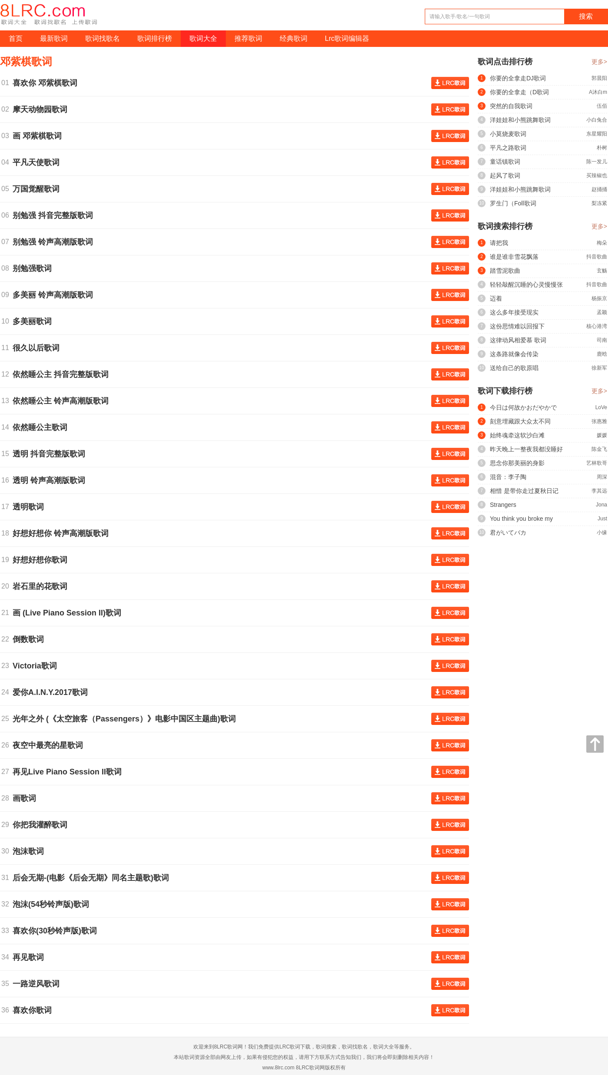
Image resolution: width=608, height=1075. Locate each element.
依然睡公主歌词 (42, 427)
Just (602, 519)
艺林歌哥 (596, 463)
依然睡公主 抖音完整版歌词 (63, 374)
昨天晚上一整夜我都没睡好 (526, 449)
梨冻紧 (599, 203)
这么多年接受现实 (514, 312)
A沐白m (598, 92)
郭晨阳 (599, 78)
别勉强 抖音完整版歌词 (55, 215)
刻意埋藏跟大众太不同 (520, 421)
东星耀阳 (596, 134)
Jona (601, 505)
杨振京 (599, 298)
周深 (602, 477)
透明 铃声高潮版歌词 (51, 480)
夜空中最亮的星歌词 (50, 745)
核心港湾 (596, 326)
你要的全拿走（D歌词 (519, 92)
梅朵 (602, 243)
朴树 (602, 148)
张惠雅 (599, 421)
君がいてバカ (508, 532)
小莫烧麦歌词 (508, 133)
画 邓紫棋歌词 (39, 136)
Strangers (503, 504)
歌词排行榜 (154, 38)
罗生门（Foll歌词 (513, 203)
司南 (602, 340)
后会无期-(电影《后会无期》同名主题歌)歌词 (93, 877)
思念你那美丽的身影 (517, 463)
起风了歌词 (505, 175)
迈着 (496, 298)
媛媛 (602, 435)
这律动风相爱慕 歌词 (518, 340)
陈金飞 (599, 449)
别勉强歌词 (34, 268)
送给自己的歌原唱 (514, 367)
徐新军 (599, 368)
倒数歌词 (30, 639)
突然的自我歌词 (511, 106)
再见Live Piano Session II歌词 (69, 771)
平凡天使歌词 (38, 162)
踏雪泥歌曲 (505, 270)
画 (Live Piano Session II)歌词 (69, 613)
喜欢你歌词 (34, 1010)
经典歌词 (293, 38)
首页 (16, 38)
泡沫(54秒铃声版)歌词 (53, 904)
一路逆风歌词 (38, 983)
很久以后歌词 (38, 348)
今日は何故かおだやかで (523, 407)
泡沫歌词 (30, 851)
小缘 (602, 532)
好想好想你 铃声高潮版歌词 (63, 533)
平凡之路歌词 (508, 147)
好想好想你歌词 (42, 560)
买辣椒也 (596, 175)
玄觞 (602, 271)
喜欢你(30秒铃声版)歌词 (57, 930)
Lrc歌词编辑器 (347, 38)
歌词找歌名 (102, 38)
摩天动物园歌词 (42, 109)
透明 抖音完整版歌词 (51, 454)
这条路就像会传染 (514, 354)
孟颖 (602, 312)
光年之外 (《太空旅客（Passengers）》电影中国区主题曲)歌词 (126, 718)
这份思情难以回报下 (517, 326)
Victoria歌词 (37, 666)
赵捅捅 (599, 189)
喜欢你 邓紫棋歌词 (47, 83)
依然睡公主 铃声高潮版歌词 (63, 401)
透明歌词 (30, 507)
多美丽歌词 (34, 321)
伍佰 (602, 106)
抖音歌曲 (596, 257)
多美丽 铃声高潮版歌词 (55, 295)
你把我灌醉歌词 (42, 824)
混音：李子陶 (508, 476)
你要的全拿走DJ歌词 (518, 78)
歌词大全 (203, 38)
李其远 (599, 491)
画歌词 (26, 798)
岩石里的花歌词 (42, 586)
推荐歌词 (248, 38)
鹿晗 (602, 354)
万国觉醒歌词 (38, 189)
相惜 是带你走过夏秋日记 (524, 490)
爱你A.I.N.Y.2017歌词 (52, 692)
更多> (599, 61)
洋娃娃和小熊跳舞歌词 (520, 119)
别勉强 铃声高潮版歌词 (55, 242)
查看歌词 (450, 83)
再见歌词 (30, 957)
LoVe (601, 407)
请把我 (499, 242)
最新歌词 (54, 38)
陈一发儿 (596, 162)
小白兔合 (596, 120)
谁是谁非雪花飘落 (514, 256)
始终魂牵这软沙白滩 (517, 435)
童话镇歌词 (505, 161)
